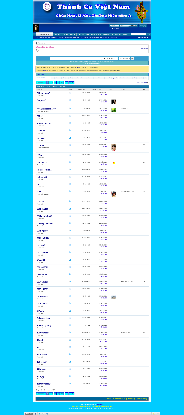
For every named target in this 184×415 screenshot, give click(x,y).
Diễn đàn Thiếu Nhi (121, 34)
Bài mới (57, 34)
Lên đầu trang (142, 399)
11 (55, 82)
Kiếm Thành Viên (142, 82)
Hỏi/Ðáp (60, 37)
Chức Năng (103, 37)
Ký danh (40, 89)
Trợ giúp (143, 26)
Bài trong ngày (52, 37)
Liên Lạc (108, 399)
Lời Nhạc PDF (96, 34)
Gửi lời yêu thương (41, 37)
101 (62, 82)
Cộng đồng (83, 37)
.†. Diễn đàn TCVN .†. (119, 399)
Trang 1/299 (42, 82)
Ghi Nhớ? (115, 28)
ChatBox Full (113, 37)
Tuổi (144, 89)
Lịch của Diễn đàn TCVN (71, 37)
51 (58, 82)
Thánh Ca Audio (69, 34)
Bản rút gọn (132, 399)
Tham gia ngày (81, 89)
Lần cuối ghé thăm (96, 89)
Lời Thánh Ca (108, 34)
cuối (71, 83)
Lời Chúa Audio (83, 34)
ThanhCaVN (147, 48)
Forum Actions (93, 37)
